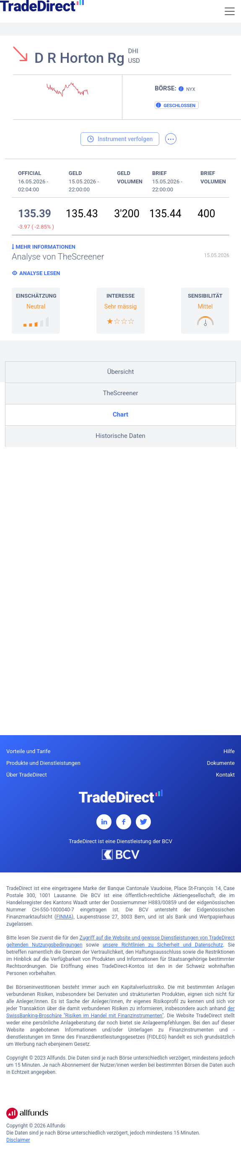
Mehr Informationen (43, 247)
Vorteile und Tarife (28, 751)
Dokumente (221, 763)
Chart (120, 414)
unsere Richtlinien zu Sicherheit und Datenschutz (163, 945)
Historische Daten (120, 436)
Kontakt (225, 775)
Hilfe (229, 751)
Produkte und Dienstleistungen (43, 763)
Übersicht (120, 372)
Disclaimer (18, 1140)
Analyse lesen (39, 273)
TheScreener (120, 393)
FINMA (64, 917)
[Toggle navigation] (229, 11)
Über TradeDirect (26, 775)
